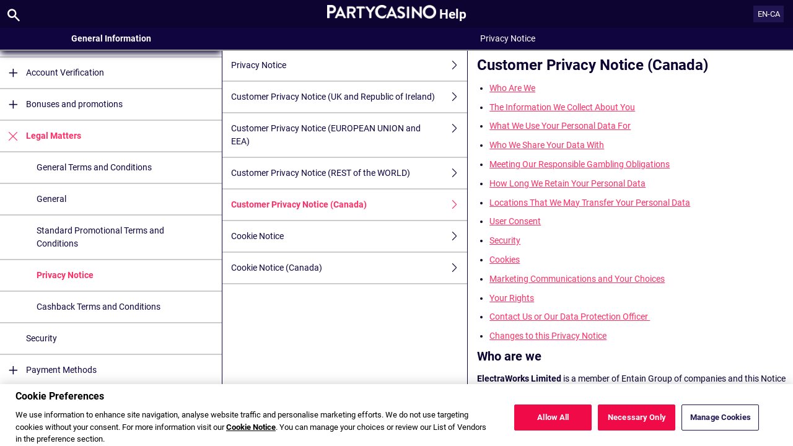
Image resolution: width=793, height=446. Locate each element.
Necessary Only (637, 426)
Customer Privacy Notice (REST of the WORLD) (349, 173)
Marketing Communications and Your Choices (577, 279)
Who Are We (512, 88)
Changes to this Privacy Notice (548, 336)
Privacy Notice (65, 275)
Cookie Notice (349, 236)
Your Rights (511, 298)
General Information (111, 38)
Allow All (553, 426)
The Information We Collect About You (562, 107)
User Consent (515, 221)
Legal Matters (40, 136)
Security (41, 338)
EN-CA (769, 14)
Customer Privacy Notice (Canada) (349, 205)
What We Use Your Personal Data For (560, 126)
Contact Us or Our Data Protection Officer (569, 316)
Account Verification (52, 73)
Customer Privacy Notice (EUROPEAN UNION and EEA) (349, 135)
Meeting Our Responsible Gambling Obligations (579, 164)
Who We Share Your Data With (546, 145)
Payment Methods (48, 370)
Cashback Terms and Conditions (98, 307)
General (51, 199)
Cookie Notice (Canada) (349, 268)
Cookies (504, 260)
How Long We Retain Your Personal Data (567, 183)
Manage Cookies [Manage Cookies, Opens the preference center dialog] (720, 426)
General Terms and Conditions (94, 167)
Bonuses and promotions (61, 104)
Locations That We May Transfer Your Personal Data (589, 203)
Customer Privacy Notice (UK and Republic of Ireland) (349, 97)
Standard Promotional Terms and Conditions (100, 236)
